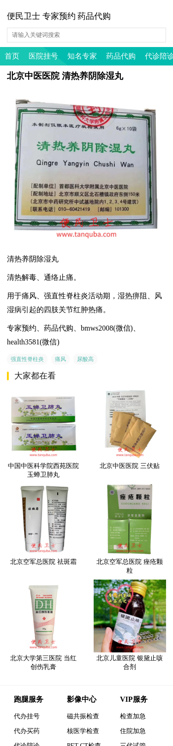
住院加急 (133, 731)
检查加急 (133, 716)
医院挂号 (43, 56)
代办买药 (27, 731)
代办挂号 (27, 716)
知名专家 (82, 56)
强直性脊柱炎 (27, 359)
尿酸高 (85, 359)
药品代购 (121, 56)
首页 (12, 56)
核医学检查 (83, 731)
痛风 (60, 359)
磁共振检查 (83, 716)
